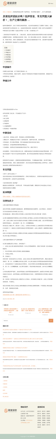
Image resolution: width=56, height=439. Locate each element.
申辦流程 (8, 54)
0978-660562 (29, 420)
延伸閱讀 (8, 59)
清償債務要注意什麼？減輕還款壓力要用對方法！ (17, 294)
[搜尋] (51, 320)
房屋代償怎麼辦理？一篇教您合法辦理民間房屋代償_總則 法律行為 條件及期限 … (23, 338)
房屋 (8, 298)
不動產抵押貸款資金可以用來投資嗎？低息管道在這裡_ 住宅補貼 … (20, 366)
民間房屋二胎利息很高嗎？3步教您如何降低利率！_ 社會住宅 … (11, 310)
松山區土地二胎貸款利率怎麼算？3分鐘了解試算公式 (28, 309)
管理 (13, 298)
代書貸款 (9, 12)
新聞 (4, 390)
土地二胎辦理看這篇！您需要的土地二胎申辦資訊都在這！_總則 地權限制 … (45, 310)
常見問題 (8, 57)
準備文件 (8, 52)
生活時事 (5, 393)
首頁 (4, 12)
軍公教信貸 (5, 396)
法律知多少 (9, 61)
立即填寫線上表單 (25, 422)
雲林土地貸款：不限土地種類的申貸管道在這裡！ (17, 196)
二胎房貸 (5, 380)
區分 (6, 298)
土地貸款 (5, 387)
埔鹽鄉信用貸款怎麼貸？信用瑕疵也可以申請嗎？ (15, 347)
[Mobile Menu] (51, 3)
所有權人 (10, 298)
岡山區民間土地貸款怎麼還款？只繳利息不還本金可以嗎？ (17, 329)
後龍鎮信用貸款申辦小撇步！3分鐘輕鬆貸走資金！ (15, 356)
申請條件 (8, 50)
